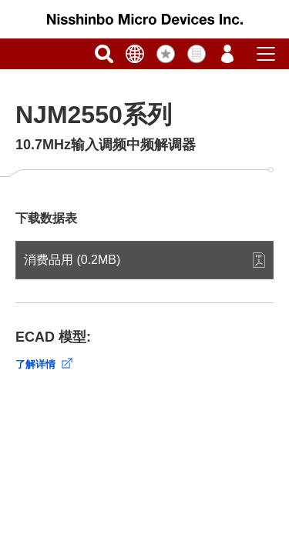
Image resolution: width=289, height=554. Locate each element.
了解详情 (35, 364)
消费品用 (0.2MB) (72, 259)
